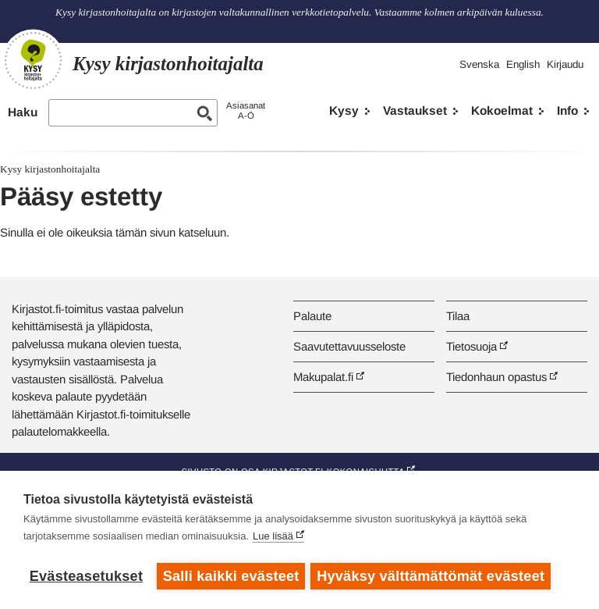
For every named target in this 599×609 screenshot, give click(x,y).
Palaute (312, 315)
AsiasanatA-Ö (245, 110)
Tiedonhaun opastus (496, 376)
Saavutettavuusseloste (349, 346)
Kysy (344, 110)
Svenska (479, 64)
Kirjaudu (565, 64)
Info (567, 110)
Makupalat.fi (323, 376)
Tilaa (458, 315)
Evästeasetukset (86, 576)
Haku (22, 112)
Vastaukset (415, 110)
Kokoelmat (502, 110)
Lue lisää (273, 538)
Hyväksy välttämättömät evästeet (433, 576)
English (523, 64)
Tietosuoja (471, 346)
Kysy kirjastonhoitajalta (50, 169)
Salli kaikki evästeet (231, 576)
